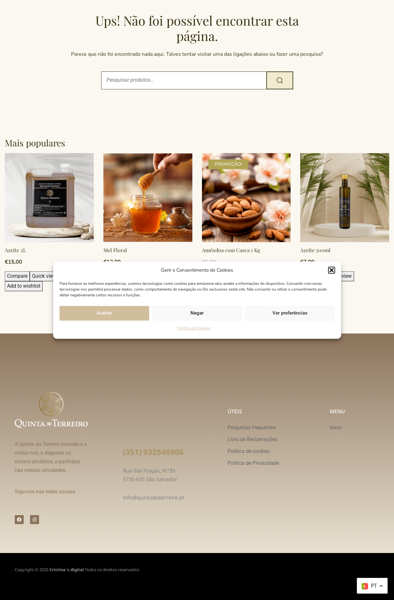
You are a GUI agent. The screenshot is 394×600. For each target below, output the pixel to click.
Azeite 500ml (315, 250)
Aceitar (104, 313)
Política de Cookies (193, 328)
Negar (197, 313)
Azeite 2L (15, 250)
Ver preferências (290, 313)
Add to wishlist (23, 286)
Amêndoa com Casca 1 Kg (231, 250)
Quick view (44, 276)
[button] (331, 270)
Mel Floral (115, 250)
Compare (17, 276)
